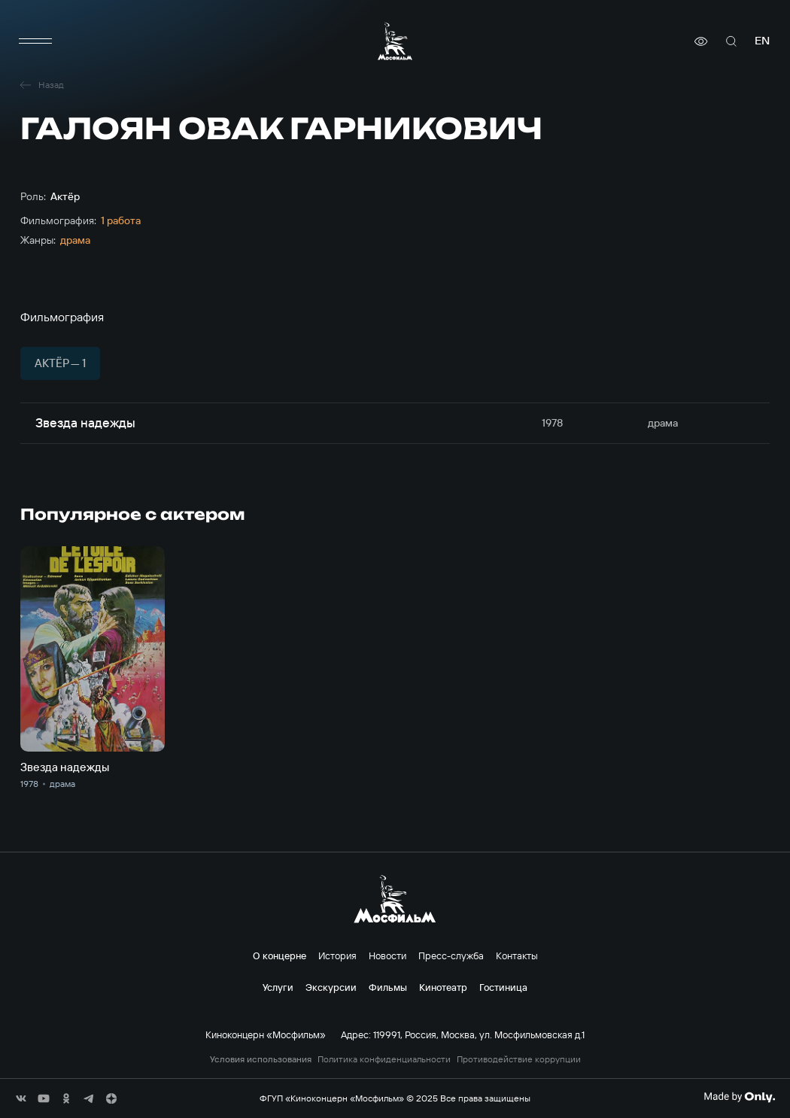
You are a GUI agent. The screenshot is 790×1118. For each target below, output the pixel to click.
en (762, 41)
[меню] (35, 41)
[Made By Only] (739, 1097)
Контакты (517, 955)
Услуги (278, 987)
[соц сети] (21, 1098)
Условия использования (260, 1059)
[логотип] (395, 41)
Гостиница (503, 987)
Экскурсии (331, 987)
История (337, 955)
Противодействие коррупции (519, 1059)
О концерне (279, 955)
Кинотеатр (443, 987)
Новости (387, 955)
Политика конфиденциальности (384, 1059)
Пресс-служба (451, 955)
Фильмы (388, 987)
